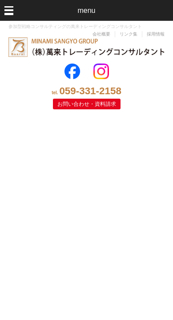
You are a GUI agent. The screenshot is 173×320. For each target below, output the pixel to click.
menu (86, 10)
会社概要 (101, 34)
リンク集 (128, 34)
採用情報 (156, 34)
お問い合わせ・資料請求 (86, 104)
